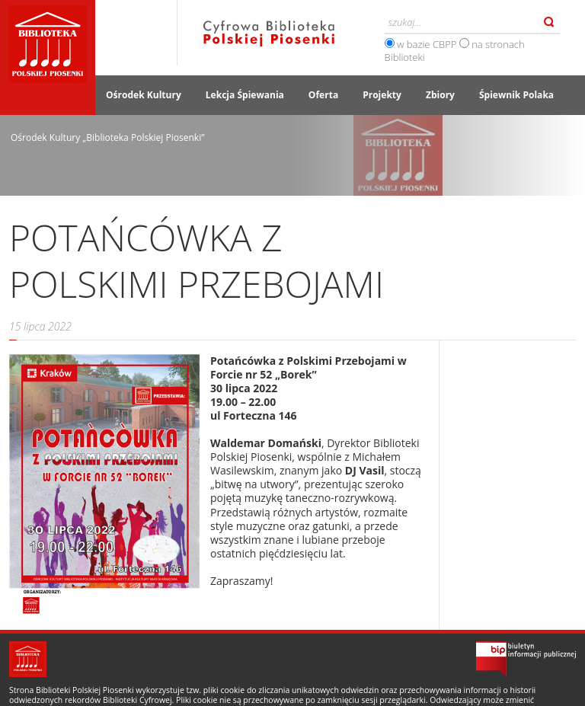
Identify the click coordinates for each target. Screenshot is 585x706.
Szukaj (549, 22)
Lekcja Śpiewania (245, 94)
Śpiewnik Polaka (516, 94)
